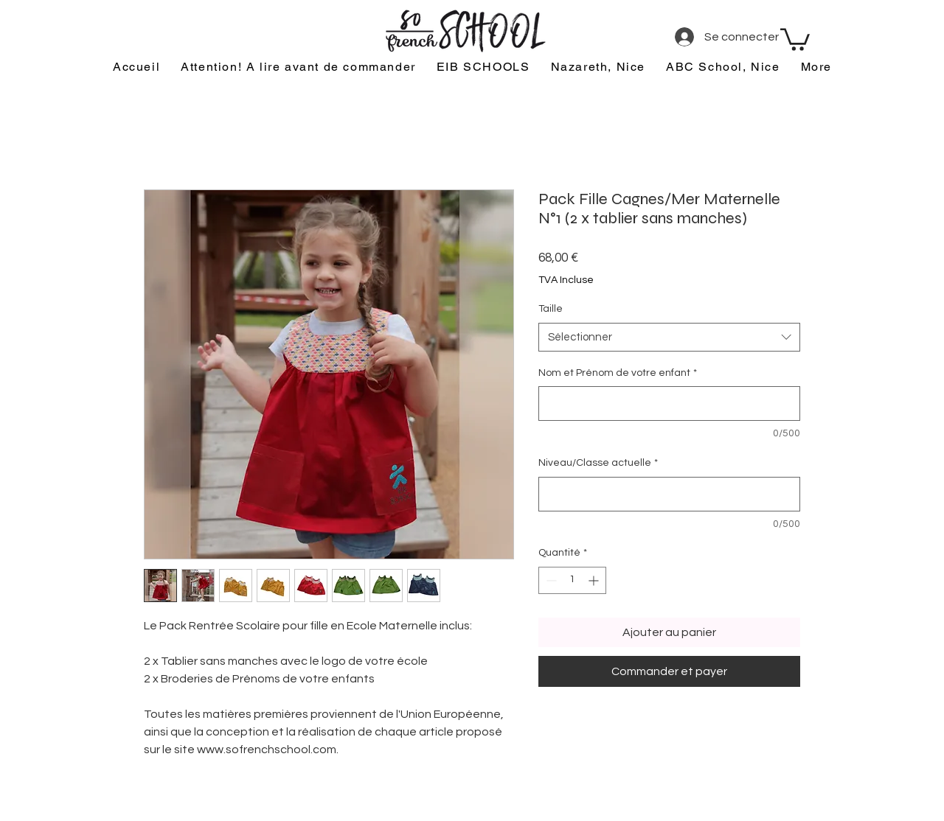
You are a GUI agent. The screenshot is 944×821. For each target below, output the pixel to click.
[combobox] (669, 337)
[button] (795, 38)
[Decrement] (550, 580)
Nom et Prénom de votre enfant (617, 373)
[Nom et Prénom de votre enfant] (669, 403)
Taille (550, 309)
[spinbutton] (572, 580)
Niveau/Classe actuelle (598, 463)
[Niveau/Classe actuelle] (669, 494)
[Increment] (595, 580)
